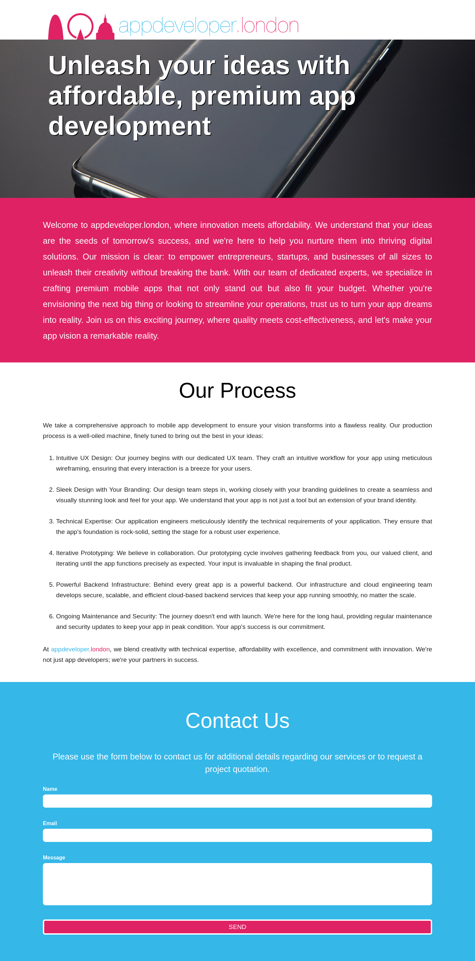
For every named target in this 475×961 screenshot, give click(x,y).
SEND (237, 926)
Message (54, 857)
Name (50, 789)
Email (50, 823)
